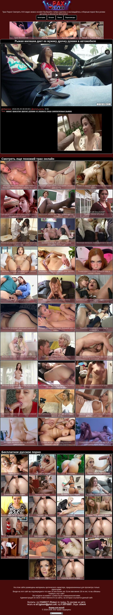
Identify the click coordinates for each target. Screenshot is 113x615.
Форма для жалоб (56, 608)
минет (9, 111)
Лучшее (51, 17)
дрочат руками (28, 111)
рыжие (68, 111)
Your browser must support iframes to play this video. (56, 75)
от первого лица (43, 111)
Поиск (59, 17)
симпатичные (58, 111)
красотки (17, 111)
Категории (41, 17)
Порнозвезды (70, 17)
